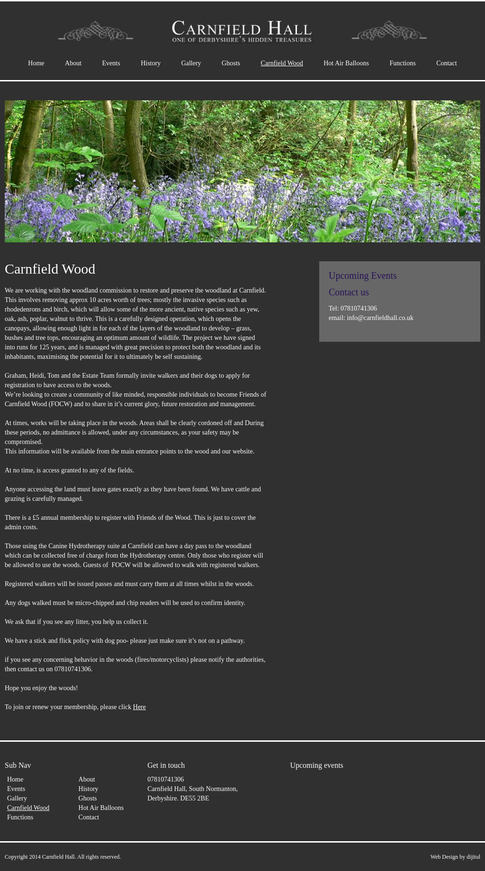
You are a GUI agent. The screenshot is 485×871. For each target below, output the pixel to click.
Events (111, 63)
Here (139, 707)
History (151, 63)
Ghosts (231, 63)
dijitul (473, 856)
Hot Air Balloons (346, 63)
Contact (446, 63)
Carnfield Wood (282, 63)
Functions (402, 63)
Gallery (191, 63)
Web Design (444, 856)
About (73, 63)
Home (36, 63)
